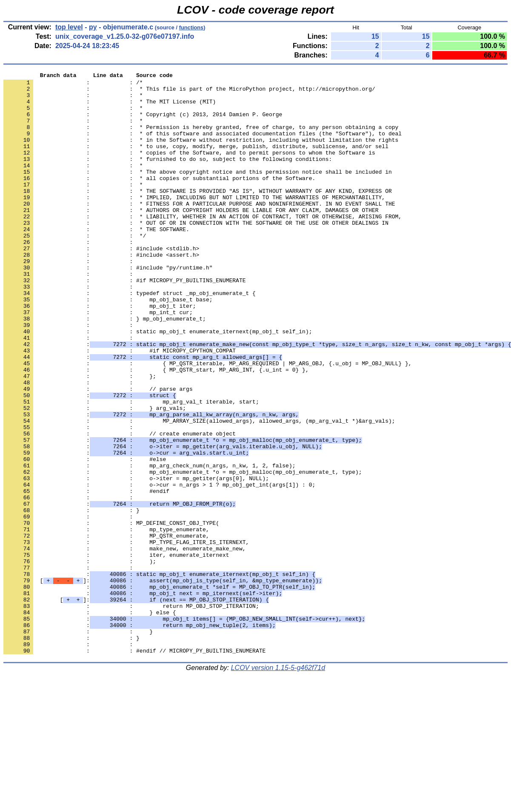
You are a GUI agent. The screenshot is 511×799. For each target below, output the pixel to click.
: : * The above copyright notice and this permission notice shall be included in (197, 192)
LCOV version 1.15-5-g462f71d (278, 784)
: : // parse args (98, 452)
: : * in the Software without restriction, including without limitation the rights (200, 154)
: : (69, 276)
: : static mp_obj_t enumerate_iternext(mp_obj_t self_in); (157, 383)
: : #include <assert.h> (101, 291)
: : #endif (86, 575)
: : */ (74, 268)
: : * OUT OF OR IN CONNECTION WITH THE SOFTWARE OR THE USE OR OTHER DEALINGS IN (195, 253)
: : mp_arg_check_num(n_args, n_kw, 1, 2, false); (149, 544)
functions (191, 27)
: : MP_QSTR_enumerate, (106, 629)
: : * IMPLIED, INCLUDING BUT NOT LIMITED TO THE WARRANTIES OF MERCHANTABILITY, (194, 222)
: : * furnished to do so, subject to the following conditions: (167, 176)
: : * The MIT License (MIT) (109, 108)
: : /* (73, 85)
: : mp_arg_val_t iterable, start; (131, 468)
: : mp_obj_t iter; (99, 353)
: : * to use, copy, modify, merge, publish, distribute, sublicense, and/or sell (195, 161)
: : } (71, 598)
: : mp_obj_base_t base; (107, 345)
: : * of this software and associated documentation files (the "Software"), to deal (202, 146)
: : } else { (89, 721)
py (93, 27)
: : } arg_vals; (94, 475)
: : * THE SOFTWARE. (96, 261)
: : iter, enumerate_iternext (116, 652)
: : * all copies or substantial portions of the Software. (159, 199)
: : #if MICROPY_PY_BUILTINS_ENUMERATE (124, 322)
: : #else (84, 537)
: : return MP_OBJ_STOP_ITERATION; (131, 713)
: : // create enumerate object (119, 506)
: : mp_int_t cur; (98, 360)
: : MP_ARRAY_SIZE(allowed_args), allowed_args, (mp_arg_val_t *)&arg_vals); (199, 491)
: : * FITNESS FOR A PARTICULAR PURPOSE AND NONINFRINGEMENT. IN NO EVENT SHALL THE (199, 230)
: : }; (79, 437)
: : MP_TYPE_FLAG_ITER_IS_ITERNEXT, (126, 636)
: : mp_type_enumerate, (106, 621)
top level (69, 27)
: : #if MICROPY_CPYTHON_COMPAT (119, 406)
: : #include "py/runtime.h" (107, 307)
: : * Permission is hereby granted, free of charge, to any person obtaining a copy (200, 138)
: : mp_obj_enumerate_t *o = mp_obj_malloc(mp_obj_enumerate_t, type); (182, 552)
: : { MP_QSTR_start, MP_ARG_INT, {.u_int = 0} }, (156, 429)
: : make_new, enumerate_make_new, (124, 644)
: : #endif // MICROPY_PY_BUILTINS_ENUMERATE (134, 766)
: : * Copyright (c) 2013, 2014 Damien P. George (142, 123)
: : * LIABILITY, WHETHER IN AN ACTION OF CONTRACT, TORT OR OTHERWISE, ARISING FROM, (202, 245)
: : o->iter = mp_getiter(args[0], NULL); (136, 560)
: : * (73, 100)
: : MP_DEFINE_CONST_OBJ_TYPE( (111, 613)
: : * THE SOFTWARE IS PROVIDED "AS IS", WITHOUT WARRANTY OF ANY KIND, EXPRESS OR (197, 215)
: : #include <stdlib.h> (101, 284)
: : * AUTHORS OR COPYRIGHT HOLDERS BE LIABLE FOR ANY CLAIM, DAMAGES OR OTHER (190, 238)
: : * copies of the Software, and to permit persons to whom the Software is (189, 169)
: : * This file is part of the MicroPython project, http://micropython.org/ (189, 92)
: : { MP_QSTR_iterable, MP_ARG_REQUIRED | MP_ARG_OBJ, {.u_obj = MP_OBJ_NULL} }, (207, 422)
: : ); (79, 659)
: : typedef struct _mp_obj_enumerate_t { (129, 337)
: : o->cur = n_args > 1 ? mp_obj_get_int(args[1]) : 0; (159, 567)
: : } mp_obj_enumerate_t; (104, 368)
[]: (162, 682)
